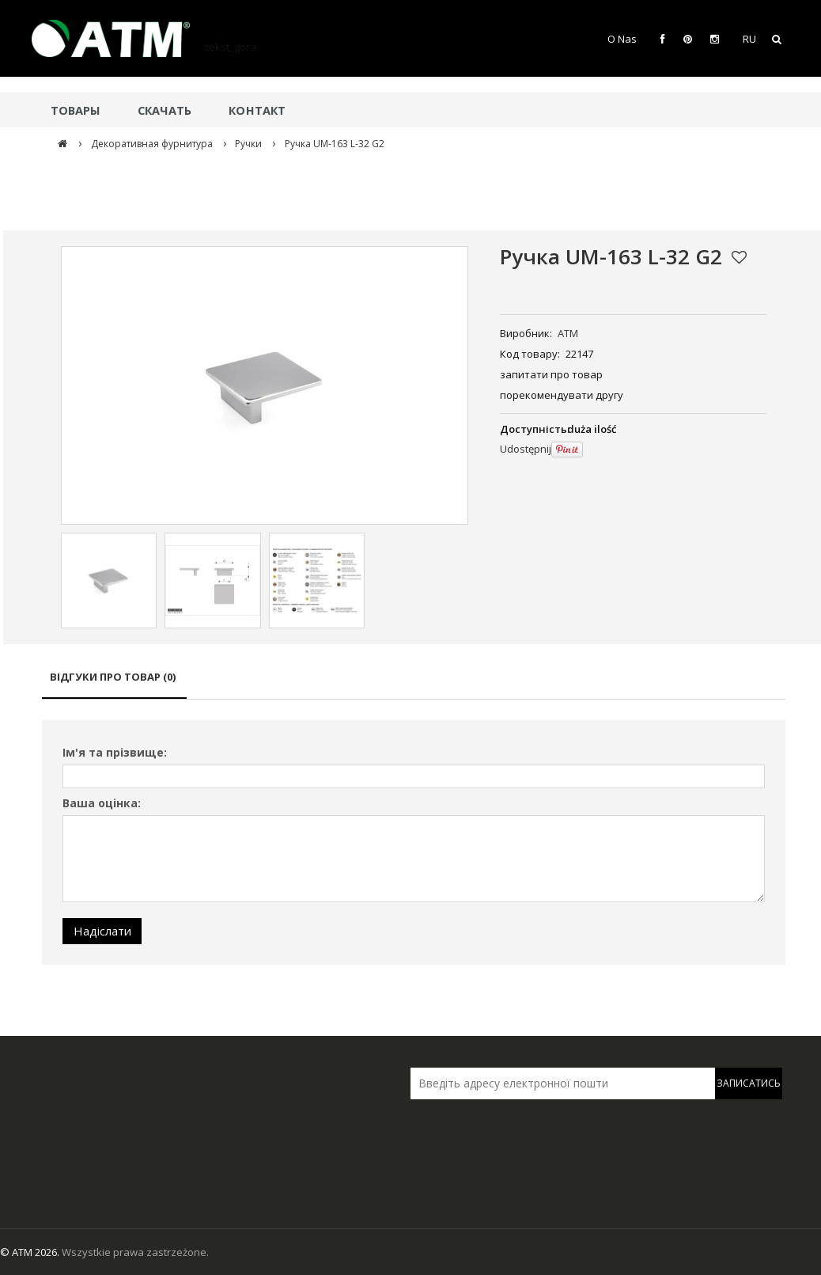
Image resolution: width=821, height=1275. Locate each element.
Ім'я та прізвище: (114, 752)
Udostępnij (525, 449)
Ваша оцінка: (101, 802)
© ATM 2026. (31, 1252)
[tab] (114, 684)
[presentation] (521, 1132)
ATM (568, 333)
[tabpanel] (413, 842)
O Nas (622, 39)
